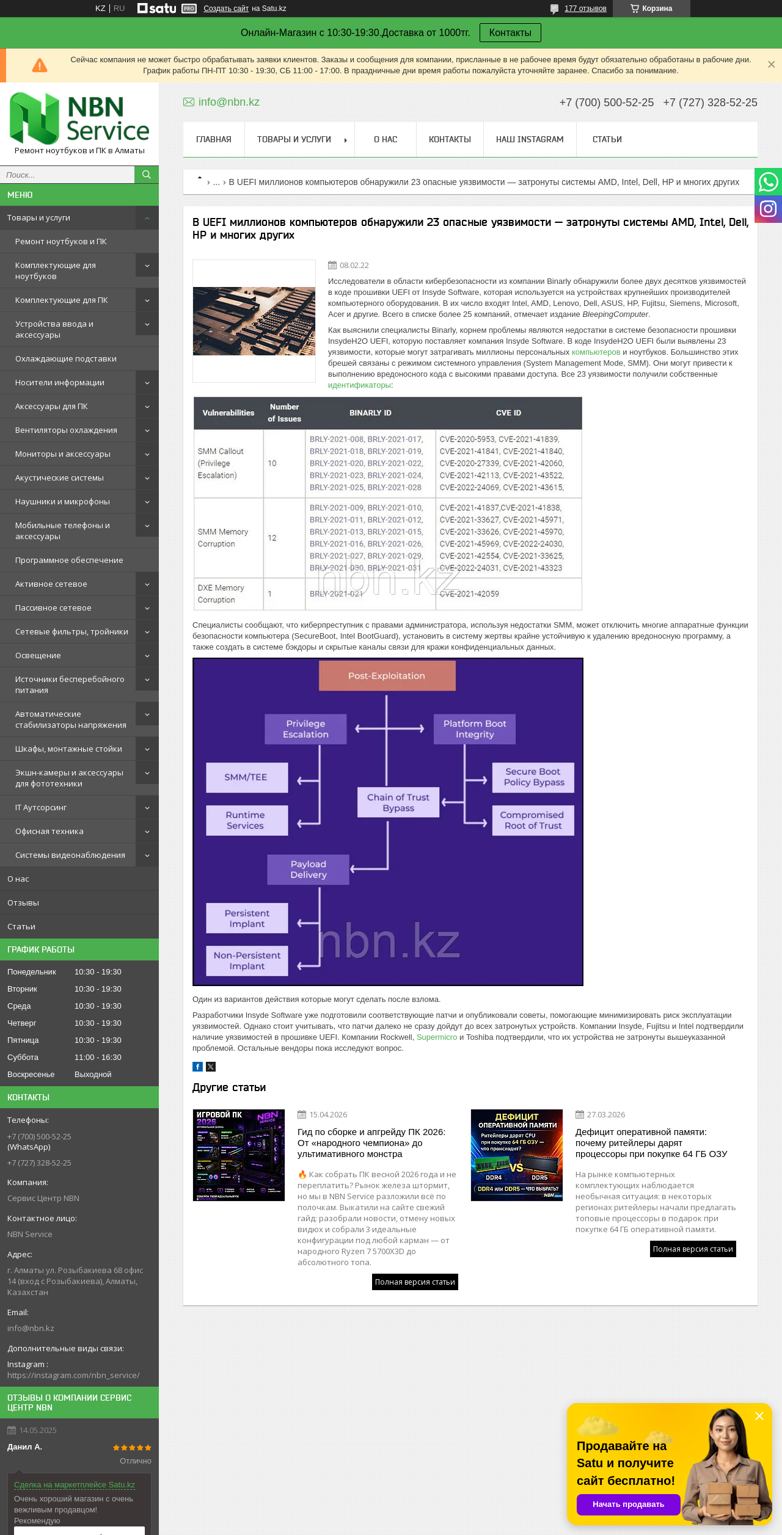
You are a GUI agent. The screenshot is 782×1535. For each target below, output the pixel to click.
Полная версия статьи (415, 1282)
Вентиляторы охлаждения (66, 429)
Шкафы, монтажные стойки (68, 748)
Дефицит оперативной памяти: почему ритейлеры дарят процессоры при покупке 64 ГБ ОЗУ (652, 1143)
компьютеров (596, 352)
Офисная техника (49, 831)
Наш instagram (530, 139)
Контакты (510, 32)
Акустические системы (59, 477)
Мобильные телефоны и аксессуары (62, 531)
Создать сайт (226, 8)
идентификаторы (359, 385)
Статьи (21, 926)
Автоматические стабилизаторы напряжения (70, 719)
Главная (214, 139)
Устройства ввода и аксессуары (54, 329)
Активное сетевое (51, 583)
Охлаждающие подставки (66, 358)
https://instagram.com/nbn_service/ (73, 1375)
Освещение (38, 655)
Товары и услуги (38, 217)
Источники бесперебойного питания (70, 684)
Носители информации (59, 382)
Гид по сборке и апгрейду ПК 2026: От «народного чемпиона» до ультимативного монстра (371, 1143)
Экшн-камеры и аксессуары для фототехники (69, 778)
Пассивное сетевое (53, 607)
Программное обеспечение (69, 559)
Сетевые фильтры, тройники (71, 631)
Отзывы (23, 902)
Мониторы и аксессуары (63, 453)
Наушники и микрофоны (62, 501)
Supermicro (437, 1037)
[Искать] (146, 174)
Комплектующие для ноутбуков (55, 270)
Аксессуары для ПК (51, 406)
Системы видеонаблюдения (70, 854)
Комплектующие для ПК (61, 299)
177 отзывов (586, 8)
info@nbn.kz (30, 1328)
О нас (18, 878)
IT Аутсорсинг (41, 807)
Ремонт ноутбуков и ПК (61, 241)
